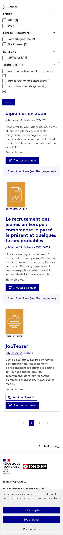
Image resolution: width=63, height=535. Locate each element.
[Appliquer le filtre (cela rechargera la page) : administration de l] (28, 80)
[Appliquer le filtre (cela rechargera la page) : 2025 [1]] (13, 20)
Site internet (16, 44)
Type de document (17, 33)
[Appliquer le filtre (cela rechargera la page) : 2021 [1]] (12, 25)
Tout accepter (31, 510)
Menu (58, 4)
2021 (11, 26)
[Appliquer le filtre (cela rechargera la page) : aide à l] (27, 86)
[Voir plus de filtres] (4, 91)
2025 (11, 20)
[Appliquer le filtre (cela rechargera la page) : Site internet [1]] (17, 44)
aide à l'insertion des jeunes (25, 86)
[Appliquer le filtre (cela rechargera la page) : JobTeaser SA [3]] (18, 57)
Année (7, 14)
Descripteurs (13, 65)
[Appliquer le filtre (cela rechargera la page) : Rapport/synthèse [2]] (21, 38)
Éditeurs (9, 52)
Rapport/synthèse (19, 39)
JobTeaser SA (16, 58)
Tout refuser (31, 520)
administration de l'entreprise (27, 81)
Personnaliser (31, 529)
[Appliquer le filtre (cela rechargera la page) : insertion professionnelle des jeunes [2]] (27, 73)
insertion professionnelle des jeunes (30, 71)
